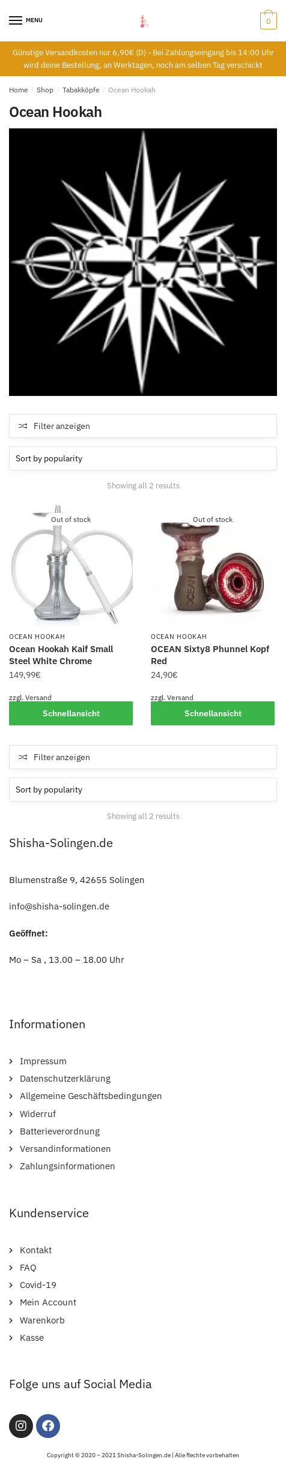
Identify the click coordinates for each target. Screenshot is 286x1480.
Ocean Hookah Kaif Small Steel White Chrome (61, 655)
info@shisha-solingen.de (59, 906)
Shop (45, 89)
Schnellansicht (71, 713)
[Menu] (16, 21)
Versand (38, 697)
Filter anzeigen (62, 426)
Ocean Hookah (37, 636)
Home (18, 89)
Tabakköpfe (81, 89)
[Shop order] (143, 458)
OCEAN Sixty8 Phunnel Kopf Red (210, 655)
